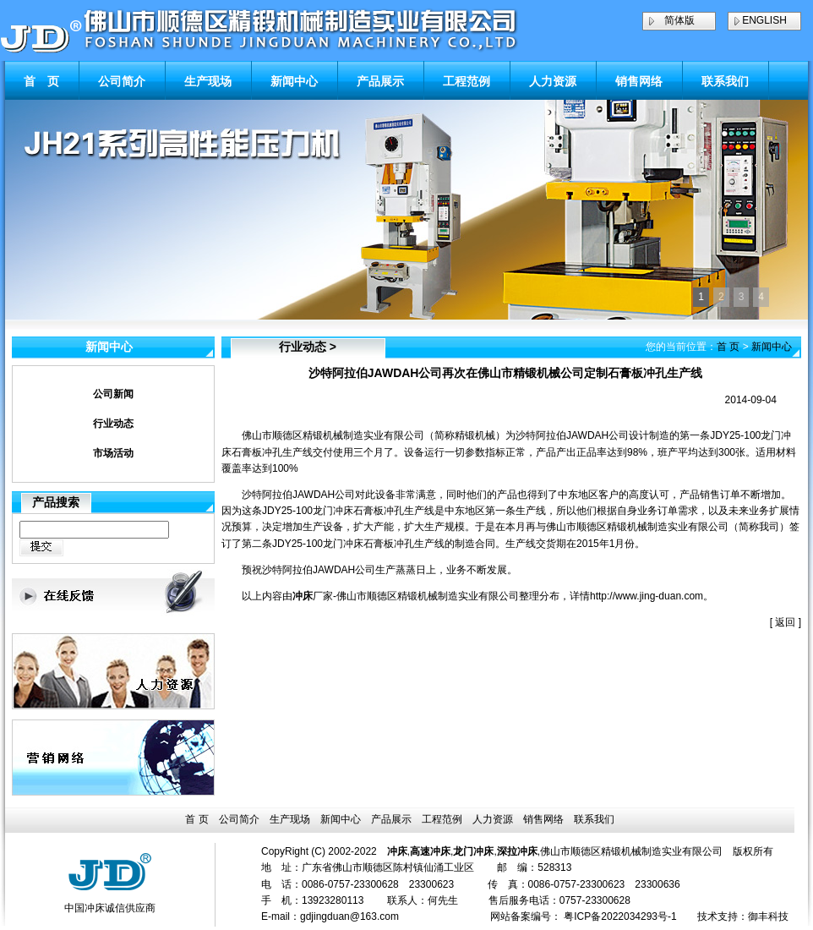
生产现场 (208, 81)
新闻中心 (294, 81)
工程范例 (466, 81)
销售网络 (639, 81)
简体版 (679, 20)
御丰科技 (768, 916)
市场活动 (113, 453)
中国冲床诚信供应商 (110, 908)
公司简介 (121, 81)
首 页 (41, 81)
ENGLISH (764, 20)
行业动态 (113, 423)
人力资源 (552, 81)
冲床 (302, 596)
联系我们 (725, 81)
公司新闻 (113, 394)
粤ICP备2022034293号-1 (620, 916)
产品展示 (380, 81)
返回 (785, 622)
